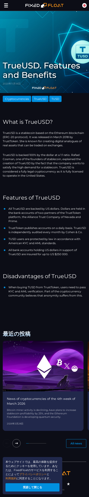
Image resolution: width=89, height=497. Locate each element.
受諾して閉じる (32, 487)
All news (76, 443)
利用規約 (10, 478)
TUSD (55, 99)
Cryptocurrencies (17, 99)
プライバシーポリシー (33, 474)
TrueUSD (40, 99)
